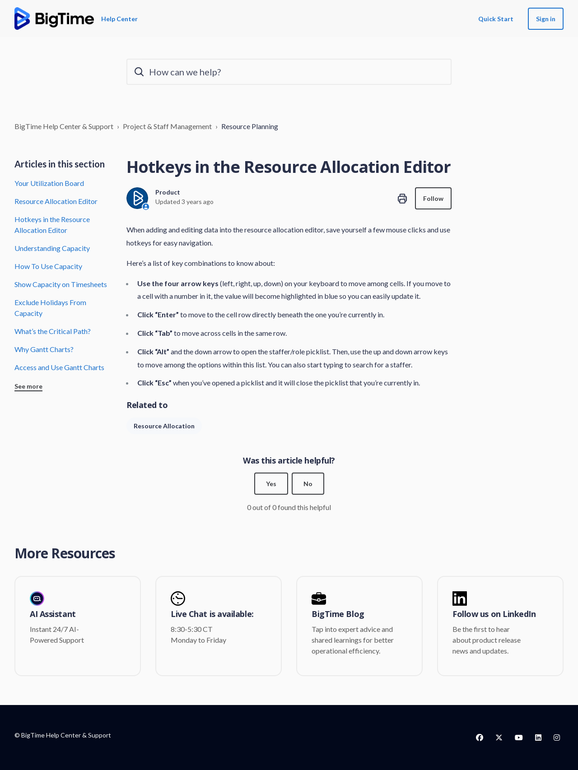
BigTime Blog (338, 614)
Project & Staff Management (167, 126)
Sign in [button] (545, 19)
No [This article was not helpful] (307, 483)
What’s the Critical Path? (52, 331)
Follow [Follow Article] (433, 198)
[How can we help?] (289, 72)
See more (28, 386)
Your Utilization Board (49, 183)
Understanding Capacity (52, 248)
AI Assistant (53, 614)
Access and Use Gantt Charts (59, 367)
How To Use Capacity (48, 266)
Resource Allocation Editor (56, 201)
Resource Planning (249, 126)
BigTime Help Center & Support (63, 126)
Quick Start (495, 19)
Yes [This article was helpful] (271, 483)
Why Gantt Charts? (44, 349)
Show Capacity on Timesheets (60, 284)
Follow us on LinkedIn (494, 614)
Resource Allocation (164, 426)
